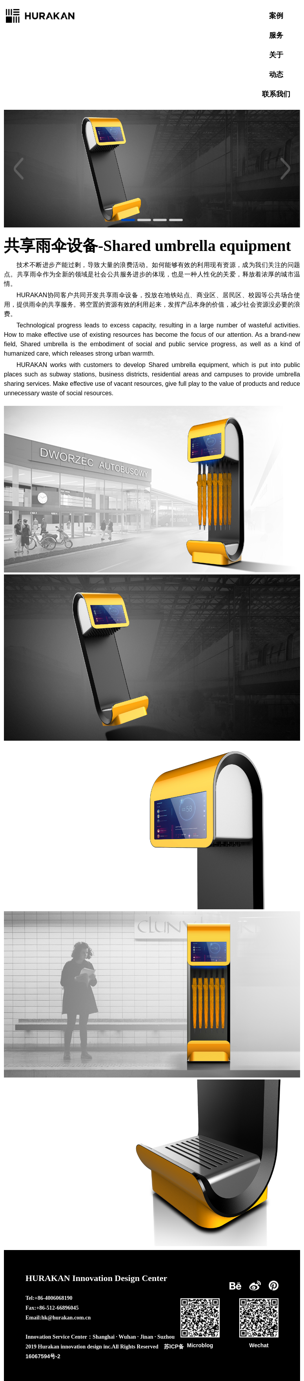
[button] (19, 168)
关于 (276, 55)
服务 (276, 35)
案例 (276, 16)
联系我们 (276, 94)
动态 (276, 74)
